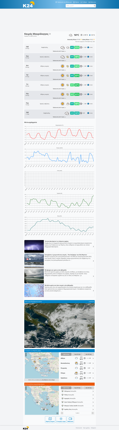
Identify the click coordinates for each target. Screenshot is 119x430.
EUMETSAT (91, 301)
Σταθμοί (83, 2)
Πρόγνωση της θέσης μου (63, 2)
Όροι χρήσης (86, 428)
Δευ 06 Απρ (89, 354)
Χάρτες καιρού (50, 419)
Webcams (92, 2)
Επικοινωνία (79, 428)
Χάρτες (76, 2)
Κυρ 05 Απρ (77, 354)
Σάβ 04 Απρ (66, 354)
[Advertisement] (59, 20)
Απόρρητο (93, 428)
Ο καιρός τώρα (61, 419)
